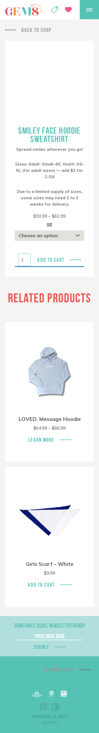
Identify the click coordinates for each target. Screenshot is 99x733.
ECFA (51, 694)
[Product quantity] (24, 260)
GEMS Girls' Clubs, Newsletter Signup (49, 625)
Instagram (43, 706)
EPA (64, 694)
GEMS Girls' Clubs (23, 10)
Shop (54, 9)
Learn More (41, 440)
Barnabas (37, 694)
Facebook (55, 706)
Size (49, 224)
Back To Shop (36, 30)
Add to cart (50, 260)
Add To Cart (41, 585)
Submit (41, 647)
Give (68, 10)
